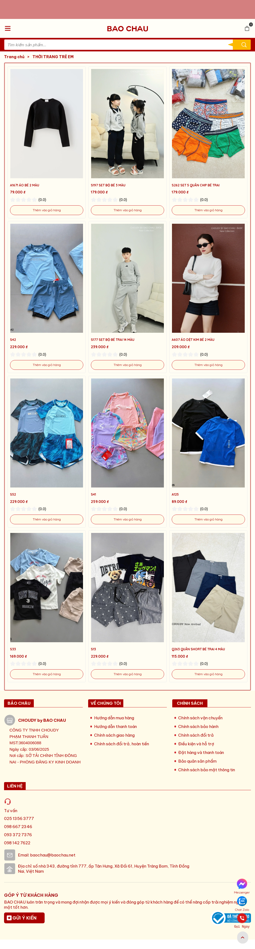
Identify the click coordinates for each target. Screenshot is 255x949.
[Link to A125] (208, 494)
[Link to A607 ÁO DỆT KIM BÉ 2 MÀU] (208, 339)
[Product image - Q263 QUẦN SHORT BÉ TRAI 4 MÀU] (208, 587)
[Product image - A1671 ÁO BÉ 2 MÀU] (46, 123)
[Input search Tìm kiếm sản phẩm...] (120, 44)
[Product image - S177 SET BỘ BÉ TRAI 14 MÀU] (127, 278)
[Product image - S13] (127, 587)
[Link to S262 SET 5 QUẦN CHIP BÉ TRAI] (208, 185)
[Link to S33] (46, 649)
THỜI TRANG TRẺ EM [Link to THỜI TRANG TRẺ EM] (53, 56)
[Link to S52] (46, 494)
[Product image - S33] (46, 587)
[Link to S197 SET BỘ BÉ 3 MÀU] (127, 185)
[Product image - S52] (46, 433)
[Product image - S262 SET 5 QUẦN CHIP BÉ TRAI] (208, 123)
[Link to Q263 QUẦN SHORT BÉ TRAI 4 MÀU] (208, 649)
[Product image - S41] (127, 433)
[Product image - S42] (46, 278)
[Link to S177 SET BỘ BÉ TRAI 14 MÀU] (127, 339)
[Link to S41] (127, 494)
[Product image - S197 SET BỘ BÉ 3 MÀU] (127, 123)
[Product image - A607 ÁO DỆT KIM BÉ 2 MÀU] (208, 278)
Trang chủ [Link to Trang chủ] (18, 56)
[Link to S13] (127, 649)
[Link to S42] (46, 339)
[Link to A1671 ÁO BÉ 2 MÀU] (46, 185)
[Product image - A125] (208, 433)
